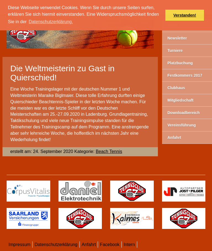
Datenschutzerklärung (56, 244)
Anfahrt (89, 244)
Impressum (19, 244)
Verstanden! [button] (184, 15)
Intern (129, 244)
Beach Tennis (109, 151)
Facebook (109, 244)
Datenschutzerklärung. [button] (51, 21)
